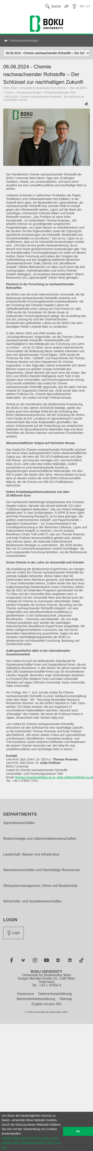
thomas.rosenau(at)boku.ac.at (35, 777)
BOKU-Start (10, 88)
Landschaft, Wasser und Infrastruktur (31, 854)
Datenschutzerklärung (55, 994)
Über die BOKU (78, 88)
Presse (9, 92)
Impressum (25, 994)
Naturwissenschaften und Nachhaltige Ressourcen (41, 870)
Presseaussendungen (23, 40)
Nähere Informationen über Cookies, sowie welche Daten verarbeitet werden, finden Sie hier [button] (31, 1142)
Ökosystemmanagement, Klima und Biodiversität (40, 886)
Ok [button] (78, 1131)
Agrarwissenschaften (19, 823)
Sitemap (65, 999)
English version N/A (47, 1004)
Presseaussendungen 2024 (60, 92)
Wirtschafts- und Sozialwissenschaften (32, 901)
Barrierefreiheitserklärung (36, 999)
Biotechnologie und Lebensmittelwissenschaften (39, 838)
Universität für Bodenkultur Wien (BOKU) (43, 88)
